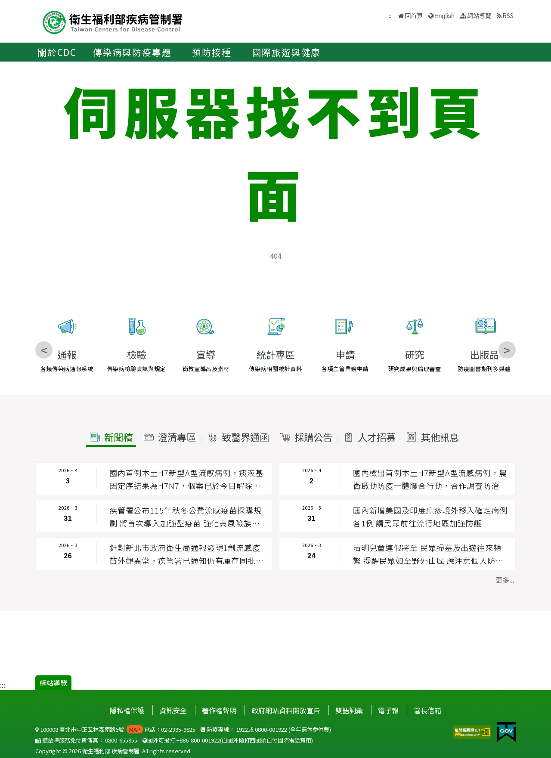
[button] (111, 437)
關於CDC (57, 52)
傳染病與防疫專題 (132, 52)
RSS (508, 15)
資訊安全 (173, 710)
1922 (242, 729)
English (444, 15)
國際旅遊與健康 (286, 52)
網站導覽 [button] (479, 15)
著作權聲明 (219, 710)
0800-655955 (121, 740)
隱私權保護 (127, 710)
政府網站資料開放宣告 (285, 710)
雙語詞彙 (349, 710)
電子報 (388, 710)
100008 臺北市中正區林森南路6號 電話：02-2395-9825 (115, 729)
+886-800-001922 (198, 740)
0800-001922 (271, 729)
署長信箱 (427, 710)
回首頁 (414, 15)
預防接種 (211, 52)
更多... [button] (504, 580)
